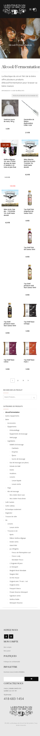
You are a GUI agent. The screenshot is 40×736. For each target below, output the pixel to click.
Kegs (9, 488)
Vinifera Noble (14, 599)
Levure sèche (16, 484)
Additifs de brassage (17, 445)
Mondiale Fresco (17, 560)
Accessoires (11, 423)
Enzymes (15, 452)
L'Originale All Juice (16, 563)
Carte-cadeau (10, 506)
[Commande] (25, 95)
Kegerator (8, 513)
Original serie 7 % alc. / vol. (19, 581)
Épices (14, 455)
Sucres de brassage (18, 459)
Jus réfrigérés (14, 549)
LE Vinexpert (14, 567)
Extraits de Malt (15, 466)
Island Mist (13, 545)
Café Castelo (9, 502)
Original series (14, 585)
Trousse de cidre (11, 516)
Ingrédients (11, 441)
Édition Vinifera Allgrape (18, 538)
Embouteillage (14, 430)
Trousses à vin (12, 531)
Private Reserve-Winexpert (19, 592)
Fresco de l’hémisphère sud (21, 552)
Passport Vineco (15, 588)
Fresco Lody (16, 556)
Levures (12, 477)
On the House (14, 578)
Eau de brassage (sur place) (19, 463)
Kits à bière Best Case (17, 495)
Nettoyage (13, 437)
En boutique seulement (13, 509)
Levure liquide (16, 481)
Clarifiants (15, 448)
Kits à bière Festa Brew (18, 499)
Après (12, 534)
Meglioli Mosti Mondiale (18, 570)
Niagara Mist (14, 574)
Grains (12, 470)
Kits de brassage (13, 491)
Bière (7, 419)
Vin (6, 520)
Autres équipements (12, 416)
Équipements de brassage (18, 434)
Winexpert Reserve (16, 603)
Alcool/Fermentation (12, 412)
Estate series (14, 542)
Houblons (13, 473)
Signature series (15, 596)
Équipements (11, 427)
